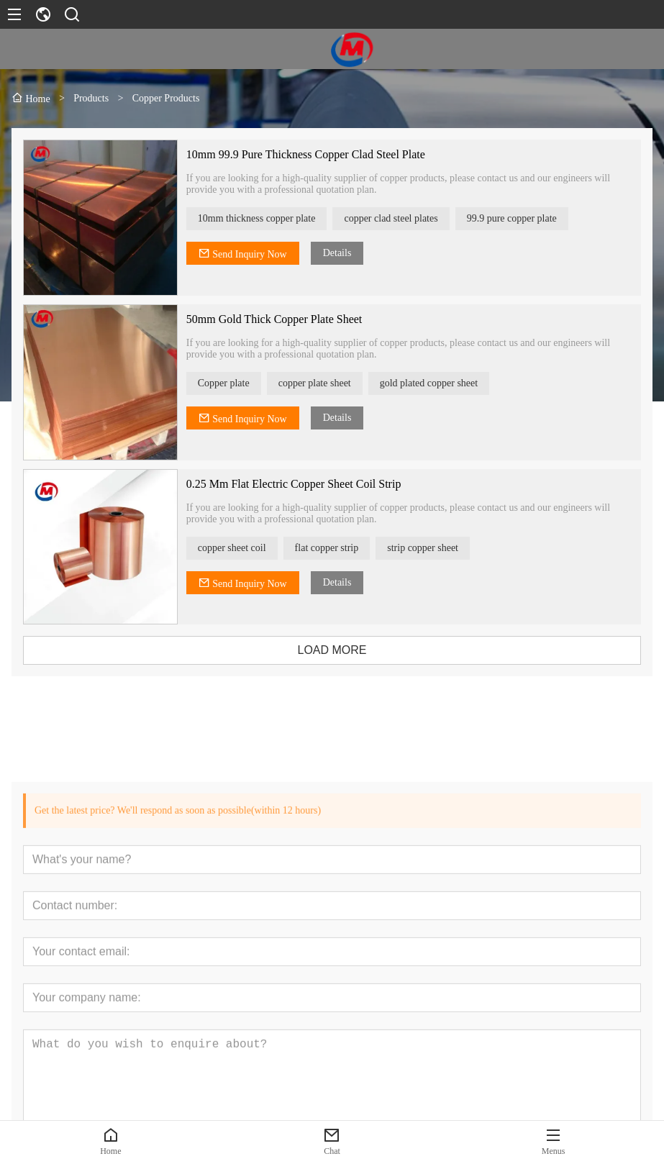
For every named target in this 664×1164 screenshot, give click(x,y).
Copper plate (234, 383)
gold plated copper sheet (439, 383)
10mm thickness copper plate (267, 218)
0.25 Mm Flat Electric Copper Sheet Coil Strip (303, 484)
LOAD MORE (342, 650)
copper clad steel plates (401, 218)
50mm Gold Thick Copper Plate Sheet (284, 319)
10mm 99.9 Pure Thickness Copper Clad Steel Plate (315, 154)
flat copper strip (337, 547)
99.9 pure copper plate (522, 218)
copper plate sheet (324, 383)
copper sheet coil (242, 547)
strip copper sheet (433, 547)
